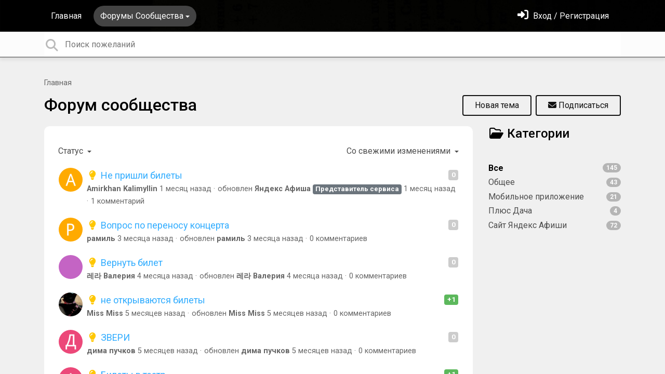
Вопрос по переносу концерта (158, 225)
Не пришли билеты (134, 175)
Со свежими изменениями (400, 151)
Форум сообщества (120, 105)
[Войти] (563, 15)
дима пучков (111, 350)
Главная (66, 16)
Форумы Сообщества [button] (141, 16)
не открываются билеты (146, 300)
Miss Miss (105, 313)
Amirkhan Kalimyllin (122, 188)
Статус (71, 151)
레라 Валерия (111, 276)
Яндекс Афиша (283, 188)
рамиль (101, 238)
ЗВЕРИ (108, 337)
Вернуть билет (125, 262)
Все (554, 168)
